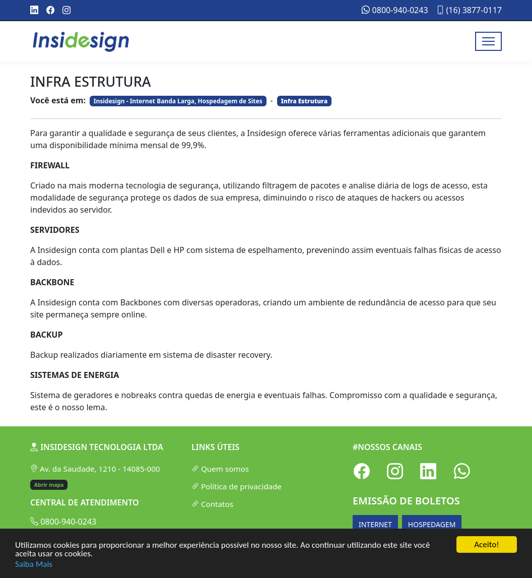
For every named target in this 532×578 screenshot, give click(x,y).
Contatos (212, 504)
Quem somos (220, 469)
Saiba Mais (33, 564)
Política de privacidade (236, 486)
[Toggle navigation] (488, 41)
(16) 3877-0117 (469, 10)
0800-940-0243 (394, 10)
